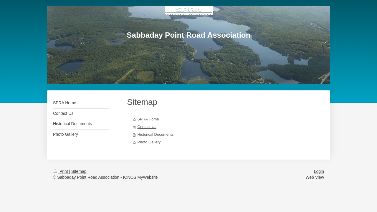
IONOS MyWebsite (140, 177)
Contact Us (147, 127)
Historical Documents (156, 134)
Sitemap (78, 171)
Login (319, 171)
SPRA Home (148, 119)
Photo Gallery (149, 142)
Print (61, 171)
